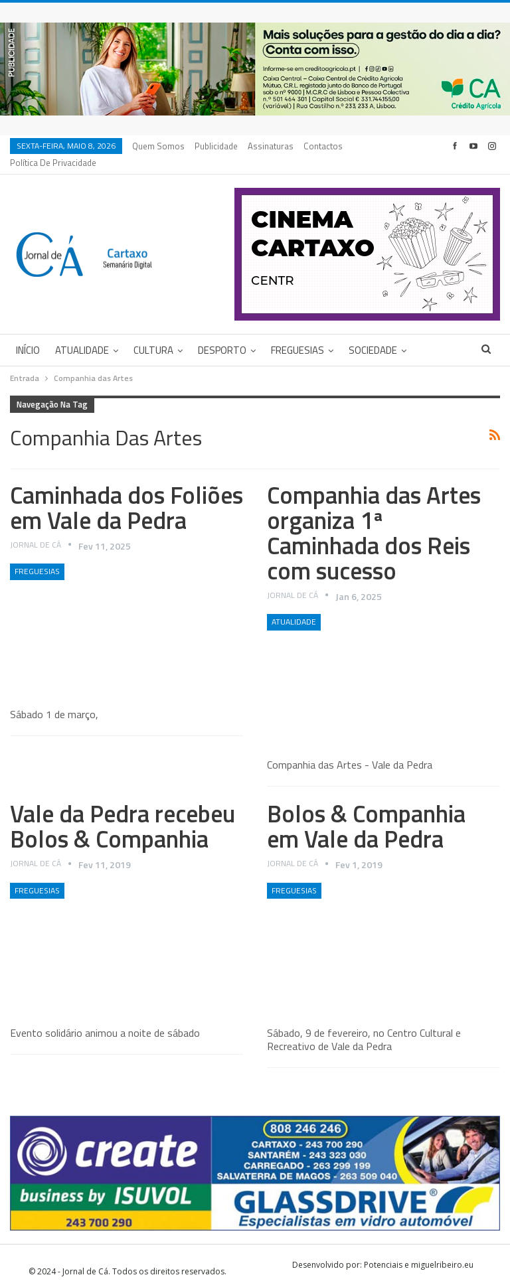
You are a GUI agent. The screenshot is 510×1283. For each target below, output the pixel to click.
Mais (316, 146)
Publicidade (216, 146)
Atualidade (82, 334)
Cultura (153, 334)
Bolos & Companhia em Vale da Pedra (366, 810)
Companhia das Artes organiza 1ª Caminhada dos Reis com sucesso (374, 517)
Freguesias (297, 334)
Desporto (222, 334)
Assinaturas (271, 146)
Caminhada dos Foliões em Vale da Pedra (126, 491)
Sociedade (373, 334)
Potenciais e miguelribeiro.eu (418, 1248)
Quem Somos (158, 146)
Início (28, 334)
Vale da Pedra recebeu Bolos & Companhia (122, 810)
